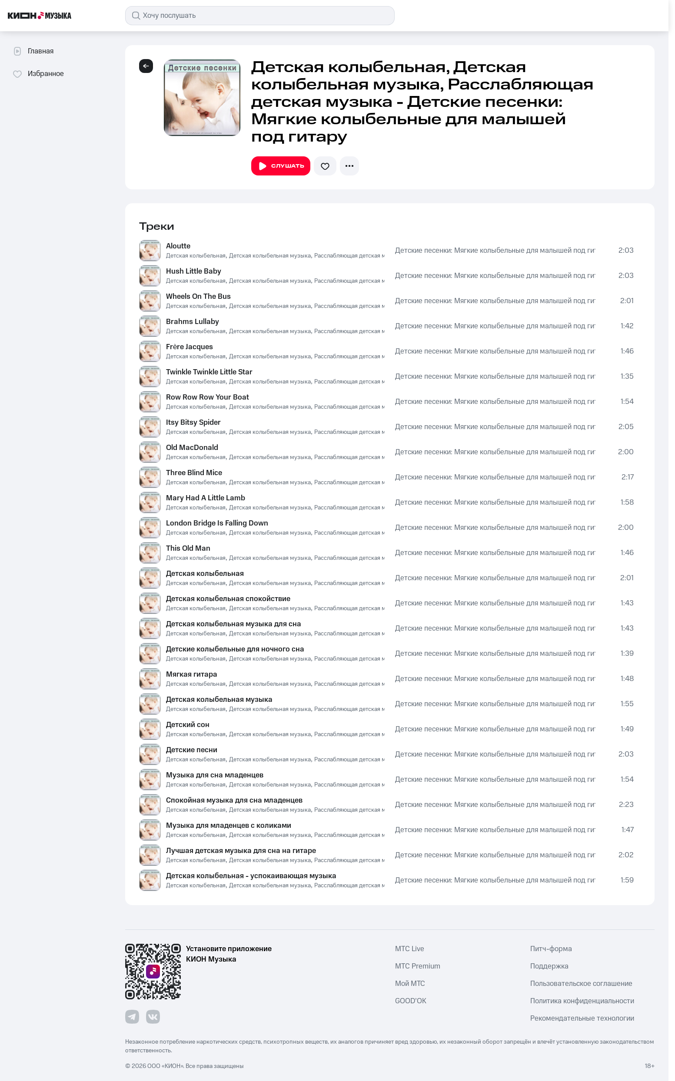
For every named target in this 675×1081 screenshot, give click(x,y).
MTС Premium (417, 966)
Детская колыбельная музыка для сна (233, 624)
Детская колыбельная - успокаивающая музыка (251, 876)
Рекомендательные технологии (582, 1018)
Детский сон (187, 725)
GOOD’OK (410, 1001)
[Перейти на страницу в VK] (153, 1017)
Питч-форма (551, 949)
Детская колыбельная (196, 255)
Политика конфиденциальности (582, 1001)
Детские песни (191, 750)
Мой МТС (410, 984)
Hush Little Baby (193, 271)
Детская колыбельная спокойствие (228, 599)
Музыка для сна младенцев (214, 775)
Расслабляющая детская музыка (358, 255)
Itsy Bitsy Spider (193, 422)
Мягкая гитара (191, 674)
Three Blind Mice (194, 473)
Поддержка (549, 966)
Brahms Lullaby (192, 322)
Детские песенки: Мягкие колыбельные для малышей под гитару (495, 250)
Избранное (38, 74)
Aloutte (178, 246)
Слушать (280, 166)
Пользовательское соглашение (581, 984)
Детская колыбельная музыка (270, 255)
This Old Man (188, 548)
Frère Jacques (189, 347)
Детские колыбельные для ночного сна (235, 649)
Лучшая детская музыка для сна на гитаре (241, 851)
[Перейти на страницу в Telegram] (132, 1017)
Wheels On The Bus (198, 296)
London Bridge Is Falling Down (217, 523)
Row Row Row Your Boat (207, 397)
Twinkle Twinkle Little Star (209, 372)
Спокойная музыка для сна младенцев (234, 800)
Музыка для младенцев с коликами (228, 825)
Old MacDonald (192, 448)
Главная (32, 51)
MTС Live (409, 949)
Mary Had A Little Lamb (205, 498)
